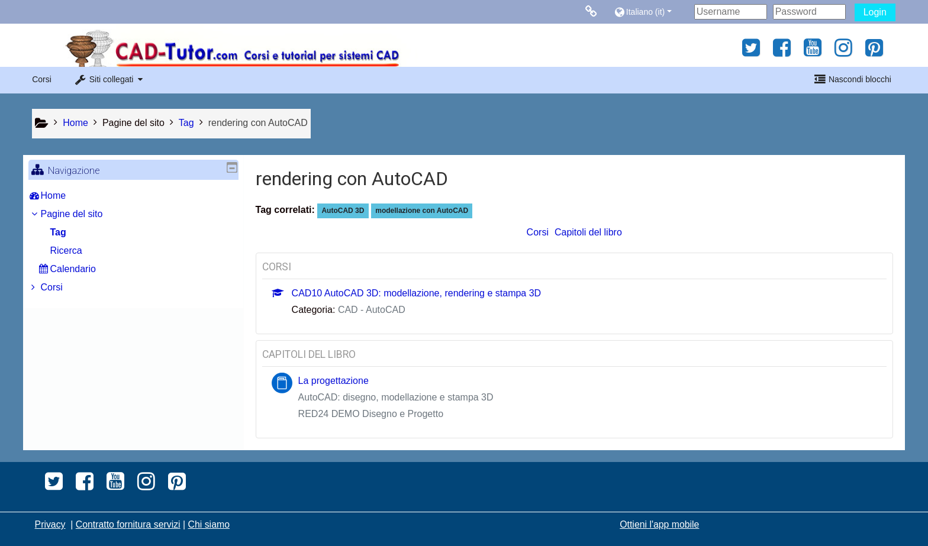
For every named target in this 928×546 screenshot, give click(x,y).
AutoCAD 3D (342, 210)
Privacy (50, 524)
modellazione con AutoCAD (421, 210)
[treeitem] (133, 196)
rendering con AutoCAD (258, 123)
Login (875, 12)
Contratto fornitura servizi (128, 524)
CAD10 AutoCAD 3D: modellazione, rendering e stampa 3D (417, 293)
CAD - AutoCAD (371, 310)
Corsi (538, 232)
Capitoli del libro (588, 232)
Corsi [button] (41, 79)
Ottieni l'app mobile (659, 524)
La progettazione (333, 381)
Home (62, 195)
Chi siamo (209, 524)
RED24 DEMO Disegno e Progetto (370, 414)
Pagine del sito (133, 123)
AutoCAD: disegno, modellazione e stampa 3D (396, 397)
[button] (651, 11)
